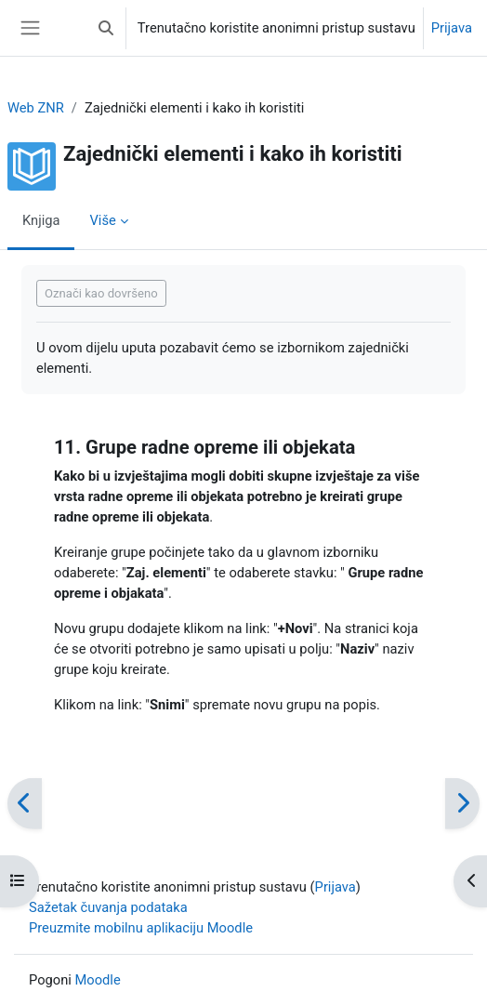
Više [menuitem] (102, 220)
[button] (106, 28)
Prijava (451, 28)
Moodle (98, 980)
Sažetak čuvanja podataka (108, 907)
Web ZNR (35, 107)
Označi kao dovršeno (101, 293)
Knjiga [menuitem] (40, 220)
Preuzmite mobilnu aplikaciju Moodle (141, 927)
